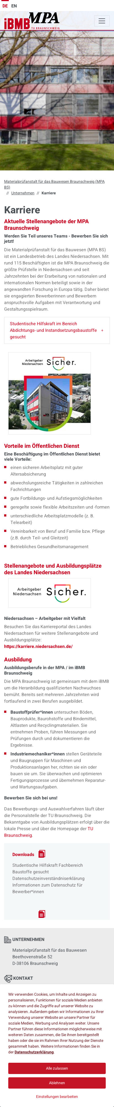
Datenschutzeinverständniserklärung (48, 878)
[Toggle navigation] (102, 20)
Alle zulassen (57, 1068)
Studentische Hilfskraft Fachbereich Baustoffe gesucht (47, 868)
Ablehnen (57, 1083)
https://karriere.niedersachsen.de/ (38, 646)
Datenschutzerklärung (34, 1052)
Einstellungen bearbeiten (57, 1097)
